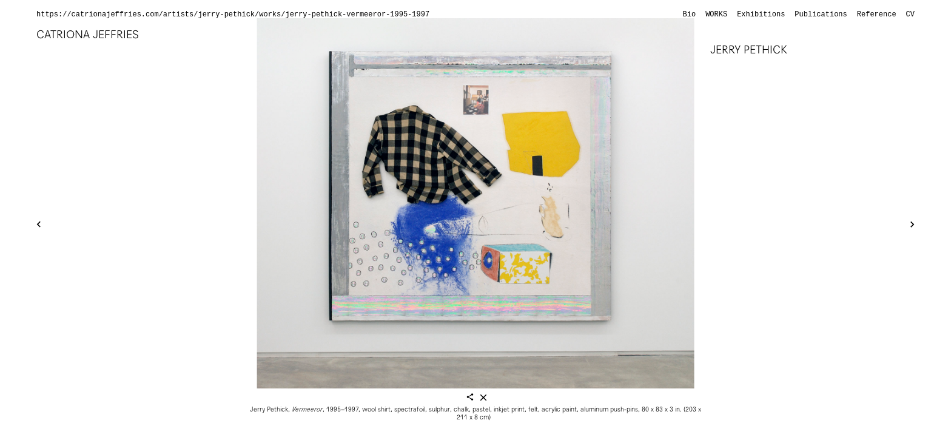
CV (910, 14)
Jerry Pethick (748, 49)
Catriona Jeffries (87, 34)
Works (716, 14)
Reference (876, 14)
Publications (821, 14)
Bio (689, 14)
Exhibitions (761, 14)
